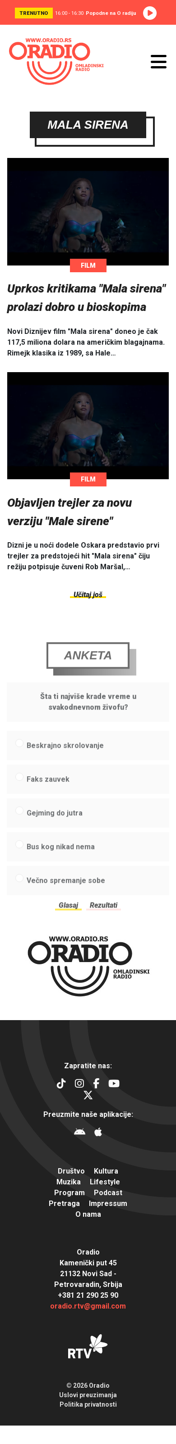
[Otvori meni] (158, 61)
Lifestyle (105, 1182)
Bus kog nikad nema (61, 854)
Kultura (106, 1171)
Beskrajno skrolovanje (65, 753)
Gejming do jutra (55, 821)
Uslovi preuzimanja (88, 1395)
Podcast (108, 1192)
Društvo (71, 1171)
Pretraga (64, 1203)
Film (88, 265)
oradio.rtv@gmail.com (88, 1306)
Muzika (68, 1182)
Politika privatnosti (88, 1404)
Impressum (108, 1203)
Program (69, 1192)
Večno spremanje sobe (66, 888)
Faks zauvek (48, 787)
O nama (88, 1214)
